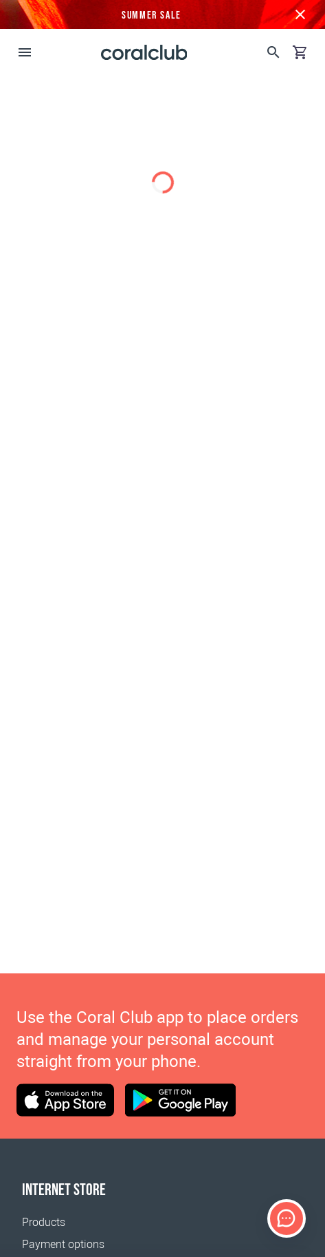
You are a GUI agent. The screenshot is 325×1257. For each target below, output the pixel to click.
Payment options (63, 1244)
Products (43, 1222)
